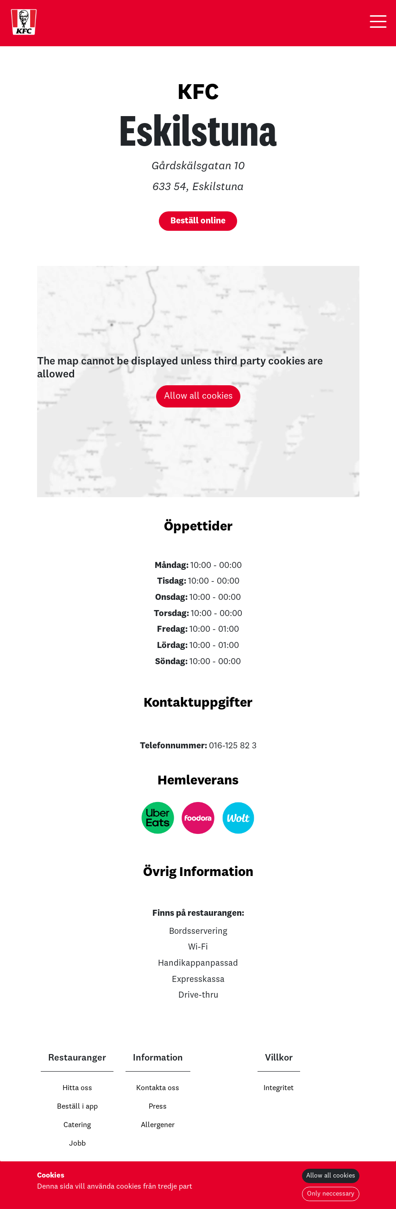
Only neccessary (330, 1193)
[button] (378, 21)
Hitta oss (77, 1088)
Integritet (279, 1088)
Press (158, 1106)
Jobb (77, 1143)
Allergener (158, 1125)
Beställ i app (77, 1106)
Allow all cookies (198, 396)
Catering (77, 1125)
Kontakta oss (157, 1088)
